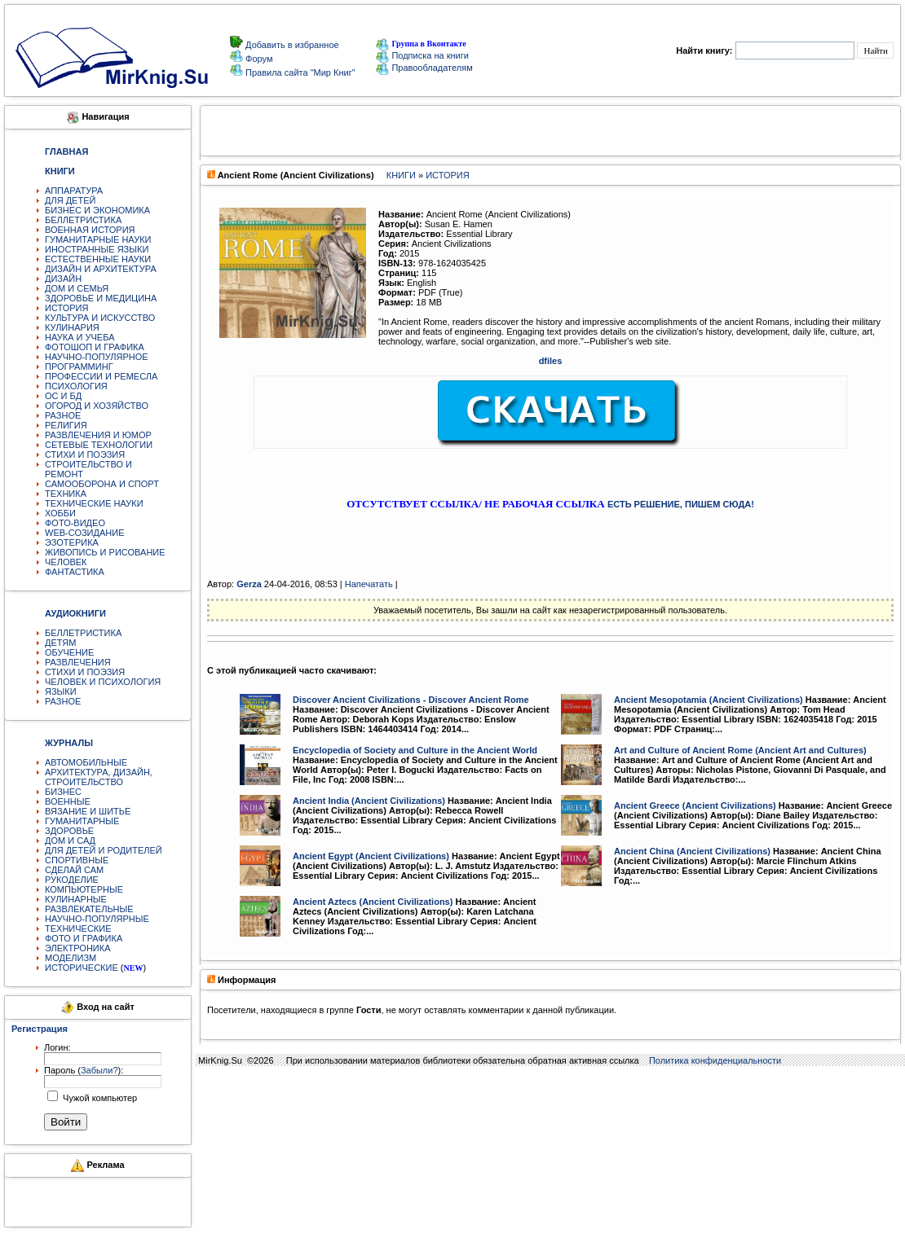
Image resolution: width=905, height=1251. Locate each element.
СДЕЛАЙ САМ (74, 870)
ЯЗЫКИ (61, 691)
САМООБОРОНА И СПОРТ (102, 484)
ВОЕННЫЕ (67, 801)
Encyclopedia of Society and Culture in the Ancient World (415, 750)
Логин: (57, 1047)
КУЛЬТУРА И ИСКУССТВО (100, 318)
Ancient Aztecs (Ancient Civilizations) (372, 901)
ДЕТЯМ (60, 642)
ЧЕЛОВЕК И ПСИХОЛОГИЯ (103, 682)
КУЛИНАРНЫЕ (76, 899)
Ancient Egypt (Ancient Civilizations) (371, 856)
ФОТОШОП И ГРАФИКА (94, 347)
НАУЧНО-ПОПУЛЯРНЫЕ (97, 919)
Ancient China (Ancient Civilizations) (692, 851)
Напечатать (369, 584)
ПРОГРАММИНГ (79, 366)
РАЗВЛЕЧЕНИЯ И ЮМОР (98, 435)
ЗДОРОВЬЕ (69, 831)
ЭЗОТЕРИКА (72, 542)
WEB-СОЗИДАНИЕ (85, 533)
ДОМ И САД (70, 840)
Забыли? (99, 1070)
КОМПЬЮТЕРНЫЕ (84, 889)
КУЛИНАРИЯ (72, 327)
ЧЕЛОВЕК (66, 562)
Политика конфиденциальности (715, 1060)
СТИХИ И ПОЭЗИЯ (85, 454)
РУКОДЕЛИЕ (72, 879)
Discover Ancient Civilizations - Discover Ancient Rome (411, 700)
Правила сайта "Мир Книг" (299, 72)
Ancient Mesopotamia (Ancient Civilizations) (708, 700)
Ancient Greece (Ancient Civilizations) (695, 805)
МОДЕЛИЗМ (70, 958)
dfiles (551, 361)
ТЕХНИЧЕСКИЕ (78, 928)
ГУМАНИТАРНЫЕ (82, 821)
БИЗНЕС (63, 792)
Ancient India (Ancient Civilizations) (369, 800)
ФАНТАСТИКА (74, 572)
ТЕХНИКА (65, 493)
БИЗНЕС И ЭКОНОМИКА (97, 210)
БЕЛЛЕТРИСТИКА (83, 220)
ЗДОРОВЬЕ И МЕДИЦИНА (101, 298)
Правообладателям (424, 67)
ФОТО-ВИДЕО (75, 523)
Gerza (249, 584)
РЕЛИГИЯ (66, 425)
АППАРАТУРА (74, 190)
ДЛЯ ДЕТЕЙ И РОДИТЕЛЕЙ (103, 850)
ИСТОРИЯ (66, 308)
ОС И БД (63, 396)
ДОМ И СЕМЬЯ (76, 288)
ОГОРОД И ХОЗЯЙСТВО (96, 405)
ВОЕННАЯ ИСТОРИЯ (90, 230)
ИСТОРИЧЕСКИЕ (81, 967)
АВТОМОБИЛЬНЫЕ (86, 762)
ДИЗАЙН (63, 278)
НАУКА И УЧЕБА (80, 337)
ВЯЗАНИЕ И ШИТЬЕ (87, 811)
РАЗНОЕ (63, 415)
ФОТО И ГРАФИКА (83, 938)
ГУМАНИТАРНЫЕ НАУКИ (98, 239)
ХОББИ (60, 513)
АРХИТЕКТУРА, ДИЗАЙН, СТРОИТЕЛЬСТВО (98, 777)
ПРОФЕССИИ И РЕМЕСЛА (101, 376)
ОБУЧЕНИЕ (69, 652)
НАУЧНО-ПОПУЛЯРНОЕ (96, 357)
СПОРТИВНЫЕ (76, 860)
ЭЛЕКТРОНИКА (77, 948)
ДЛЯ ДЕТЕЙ (70, 200)
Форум (257, 59)
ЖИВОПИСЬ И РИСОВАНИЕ (105, 552)
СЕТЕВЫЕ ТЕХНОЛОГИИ (98, 445)
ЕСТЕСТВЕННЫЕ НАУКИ (98, 259)
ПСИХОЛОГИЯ (76, 386)
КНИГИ (401, 175)
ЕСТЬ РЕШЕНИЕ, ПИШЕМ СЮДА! (680, 504)
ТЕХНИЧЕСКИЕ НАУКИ (94, 503)
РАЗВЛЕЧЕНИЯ (78, 662)
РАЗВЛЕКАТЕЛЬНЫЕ (89, 909)
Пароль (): (83, 1070)
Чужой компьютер (98, 1098)
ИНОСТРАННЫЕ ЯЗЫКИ (96, 249)
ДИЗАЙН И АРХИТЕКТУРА (101, 269)
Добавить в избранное (291, 45)
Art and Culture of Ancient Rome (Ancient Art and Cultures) (740, 750)
